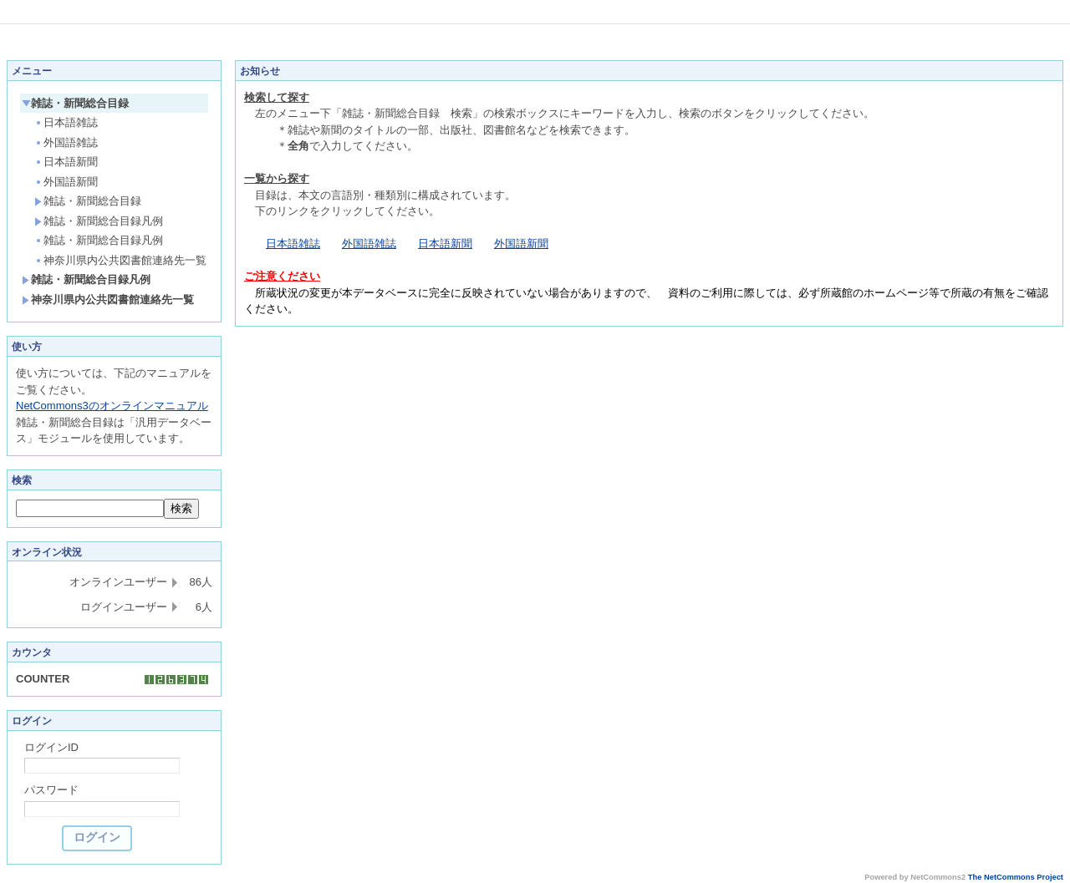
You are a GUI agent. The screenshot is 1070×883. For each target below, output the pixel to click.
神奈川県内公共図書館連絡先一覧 (120, 260)
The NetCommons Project (1015, 877)
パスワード (51, 790)
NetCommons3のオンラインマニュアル (112, 405)
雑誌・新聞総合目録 (75, 103)
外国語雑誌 (66, 142)
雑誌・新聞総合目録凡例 (98, 221)
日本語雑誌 (66, 122)
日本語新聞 (66, 161)
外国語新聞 (66, 181)
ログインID (51, 747)
